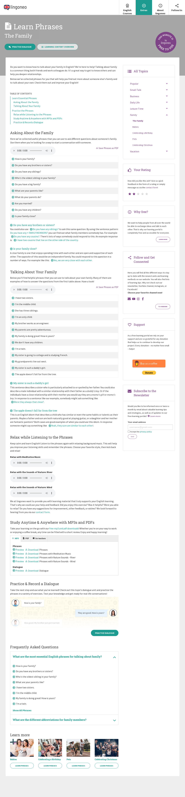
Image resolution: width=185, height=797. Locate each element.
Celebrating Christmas (106, 759)
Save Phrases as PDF (107, 148)
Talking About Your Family (26, 105)
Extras (144, 6)
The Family (138, 120)
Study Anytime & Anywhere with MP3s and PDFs (37, 118)
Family (133, 114)
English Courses (127, 7)
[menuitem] (127, 7)
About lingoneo (160, 7)
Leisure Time (136, 108)
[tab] (15, 538)
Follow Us (177, 6)
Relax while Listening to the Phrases (32, 114)
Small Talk (135, 89)
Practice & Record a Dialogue (28, 122)
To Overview (162, 306)
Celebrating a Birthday (49, 759)
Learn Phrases (21, 766)
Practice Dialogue (20, 46)
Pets (69, 759)
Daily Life (135, 102)
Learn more (163, 239)
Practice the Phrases (22, 110)
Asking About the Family (26, 102)
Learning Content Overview (57, 46)
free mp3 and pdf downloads (64, 528)
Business (134, 96)
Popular (134, 83)
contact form (43, 512)
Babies (13, 759)
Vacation (134, 151)
